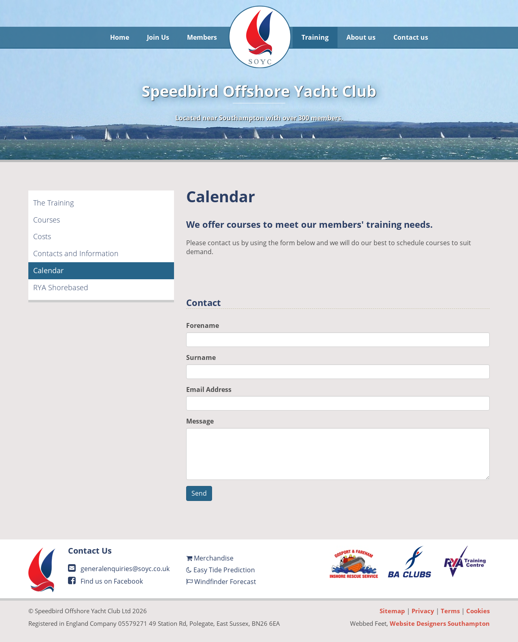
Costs (42, 236)
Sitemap (392, 611)
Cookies (478, 611)
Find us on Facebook (105, 581)
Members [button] (202, 37)
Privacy (423, 611)
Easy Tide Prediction (220, 569)
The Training (53, 203)
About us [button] (361, 37)
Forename (202, 325)
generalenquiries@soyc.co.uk (119, 568)
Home (119, 37)
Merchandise (210, 558)
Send (199, 493)
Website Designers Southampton (440, 623)
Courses (46, 220)
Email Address (208, 389)
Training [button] (315, 37)
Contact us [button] (410, 37)
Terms (450, 611)
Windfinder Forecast (221, 581)
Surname (201, 357)
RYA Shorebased (60, 287)
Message (200, 421)
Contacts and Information (76, 253)
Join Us (158, 37)
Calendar (48, 270)
